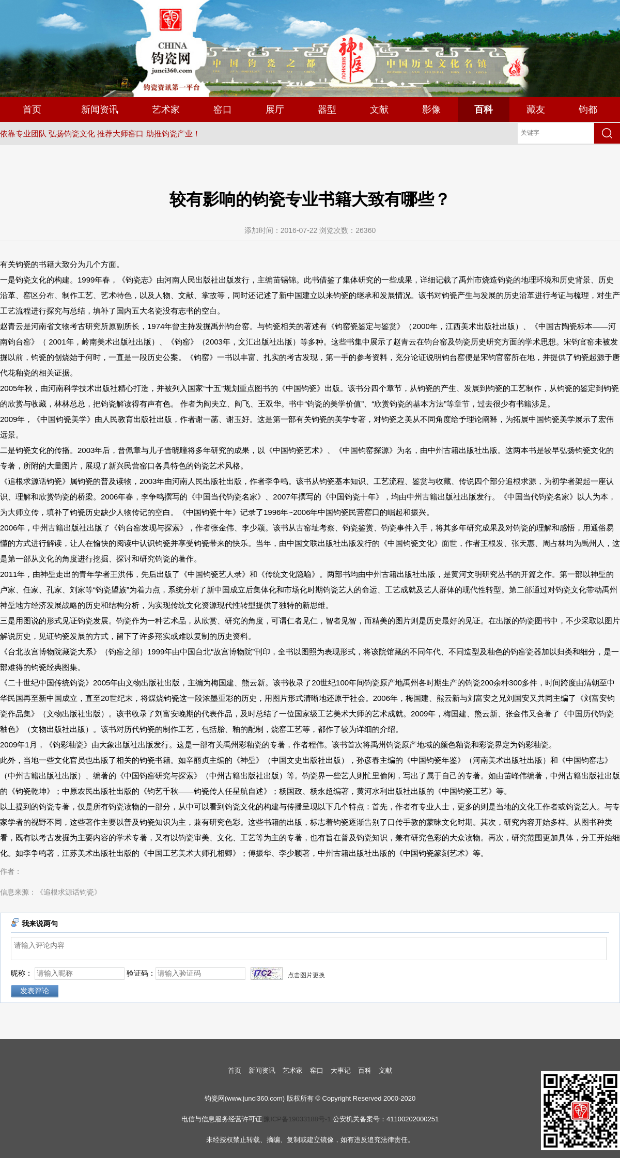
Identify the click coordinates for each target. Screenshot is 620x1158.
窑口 (222, 109)
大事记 (341, 1070)
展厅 (275, 109)
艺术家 (166, 109)
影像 (431, 109)
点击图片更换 (306, 975)
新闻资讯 (99, 109)
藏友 (535, 109)
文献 (379, 109)
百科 (483, 109)
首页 (32, 109)
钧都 (588, 109)
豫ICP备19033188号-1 (297, 1119)
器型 (327, 109)
